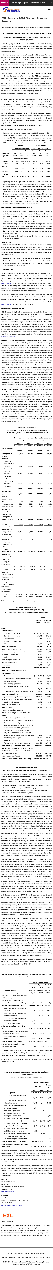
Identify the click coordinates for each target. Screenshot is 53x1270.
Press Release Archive (21, 1253)
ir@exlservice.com (7, 1191)
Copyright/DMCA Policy (25, 1257)
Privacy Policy (39, 1257)
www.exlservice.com (8, 336)
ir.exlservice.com (6, 283)
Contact (48, 1257)
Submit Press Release (37, 1253)
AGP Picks (4, 3)
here (39, 297)
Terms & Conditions (8, 1257)
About (10, 1253)
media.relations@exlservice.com (12, 1205)
